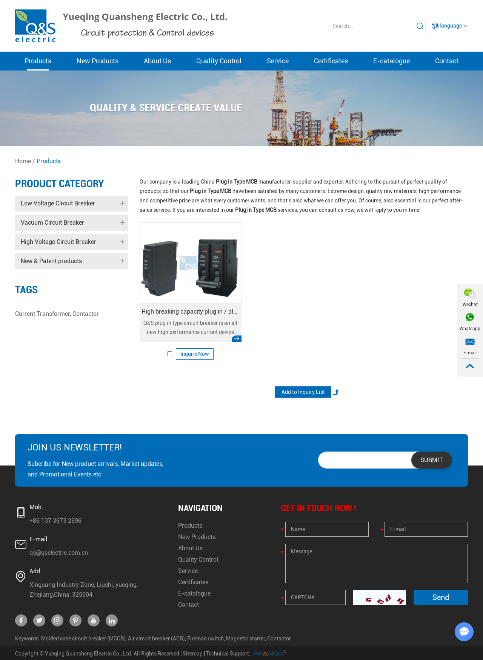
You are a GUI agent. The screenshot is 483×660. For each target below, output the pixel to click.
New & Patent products (73, 261)
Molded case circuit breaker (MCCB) (83, 638)
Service (278, 61)
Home (23, 161)
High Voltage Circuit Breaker (73, 242)
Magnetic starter (245, 638)
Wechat (470, 304)
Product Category (59, 184)
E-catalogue (391, 61)
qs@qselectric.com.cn (58, 552)
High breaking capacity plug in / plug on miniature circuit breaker (191, 311)
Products (38, 61)
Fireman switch (205, 638)
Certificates (331, 61)
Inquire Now (194, 354)
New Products (97, 61)
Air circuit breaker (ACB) (156, 638)
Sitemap (193, 654)
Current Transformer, (43, 313)
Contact (446, 61)
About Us (157, 61)
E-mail (470, 352)
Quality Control (219, 61)
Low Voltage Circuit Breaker (73, 203)
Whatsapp (470, 328)
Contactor (85, 313)
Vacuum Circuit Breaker (73, 223)
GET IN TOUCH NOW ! (318, 508)
